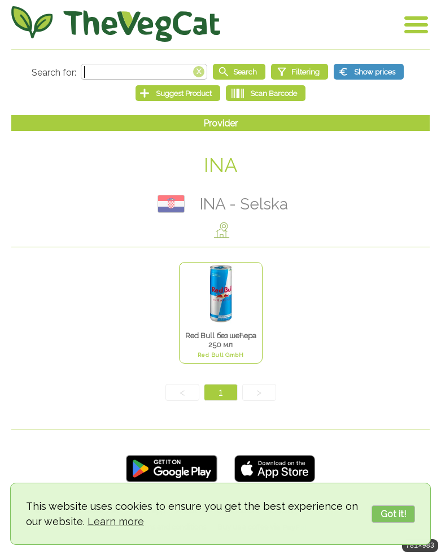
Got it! (393, 514)
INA (221, 165)
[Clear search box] (198, 70)
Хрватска (171, 204)
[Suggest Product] (178, 93)
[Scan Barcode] (265, 93)
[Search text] (144, 72)
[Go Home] (115, 24)
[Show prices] (369, 72)
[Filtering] (299, 72)
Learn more (116, 521)
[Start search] (239, 72)
